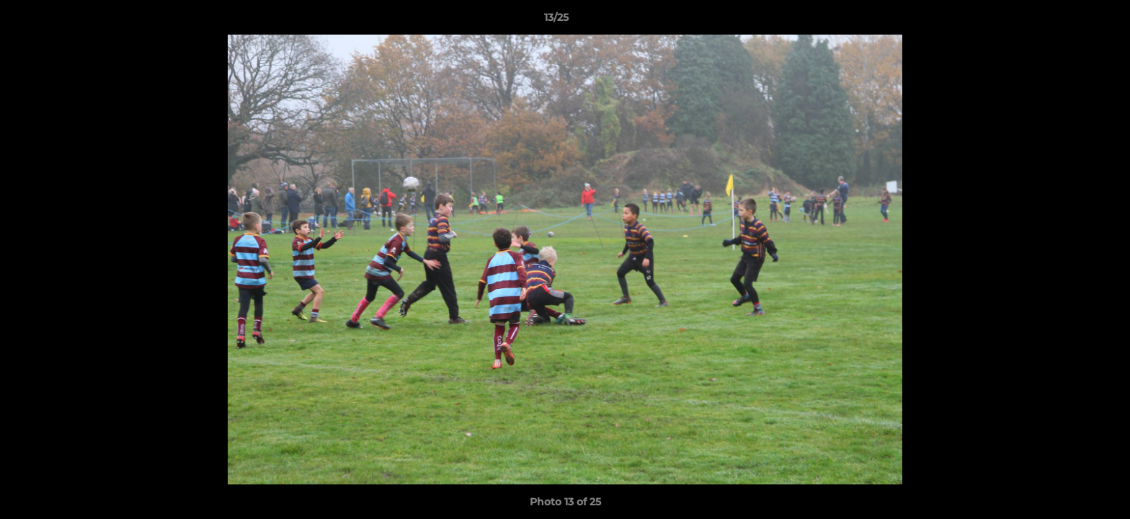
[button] (1069, 20)
